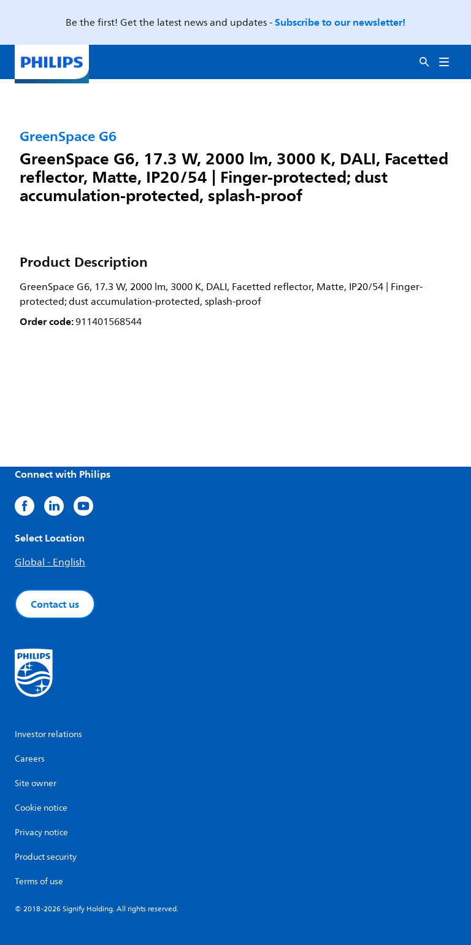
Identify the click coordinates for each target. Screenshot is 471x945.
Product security (46, 857)
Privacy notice (41, 832)
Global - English (50, 562)
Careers (30, 759)
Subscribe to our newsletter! (340, 22)
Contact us (55, 604)
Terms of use (39, 881)
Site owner (35, 783)
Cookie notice (41, 808)
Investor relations (48, 734)
